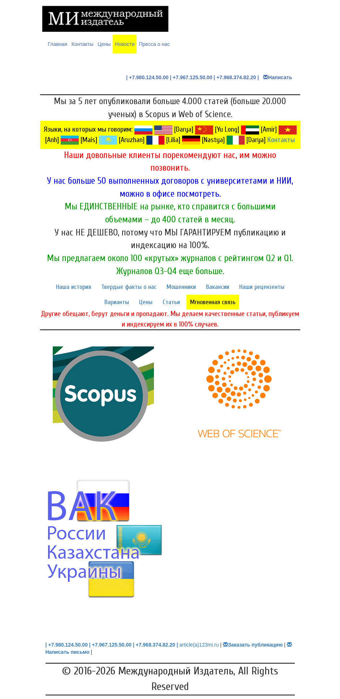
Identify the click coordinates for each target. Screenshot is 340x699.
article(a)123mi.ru (199, 645)
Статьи (171, 302)
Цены (104, 44)
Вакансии (217, 287)
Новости (124, 44)
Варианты (116, 302)
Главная (57, 43)
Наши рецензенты (261, 287)
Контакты (82, 44)
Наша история (73, 287)
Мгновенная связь (213, 302)
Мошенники (181, 287)
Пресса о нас (154, 44)
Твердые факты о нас (128, 287)
